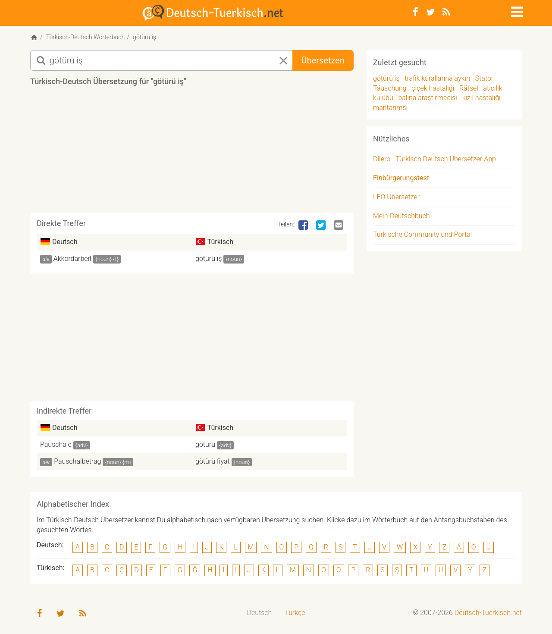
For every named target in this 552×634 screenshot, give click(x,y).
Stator (484, 78)
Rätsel (468, 88)
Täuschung (390, 88)
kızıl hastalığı (481, 98)
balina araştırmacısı (427, 98)
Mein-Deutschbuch (401, 216)
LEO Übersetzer (396, 197)
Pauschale (56, 444)
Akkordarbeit (72, 258)
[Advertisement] (192, 152)
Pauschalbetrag (77, 461)
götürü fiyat (212, 461)
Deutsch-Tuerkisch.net (488, 613)
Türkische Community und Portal (422, 234)
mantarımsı (390, 108)
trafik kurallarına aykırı (437, 78)
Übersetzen (323, 60)
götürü (205, 444)
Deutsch (259, 613)
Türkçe (295, 613)
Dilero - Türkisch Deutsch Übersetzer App (434, 159)
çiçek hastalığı (432, 88)
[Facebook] (415, 12)
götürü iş (208, 258)
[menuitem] (260, 613)
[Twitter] (430, 12)
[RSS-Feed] (446, 12)
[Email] (339, 226)
